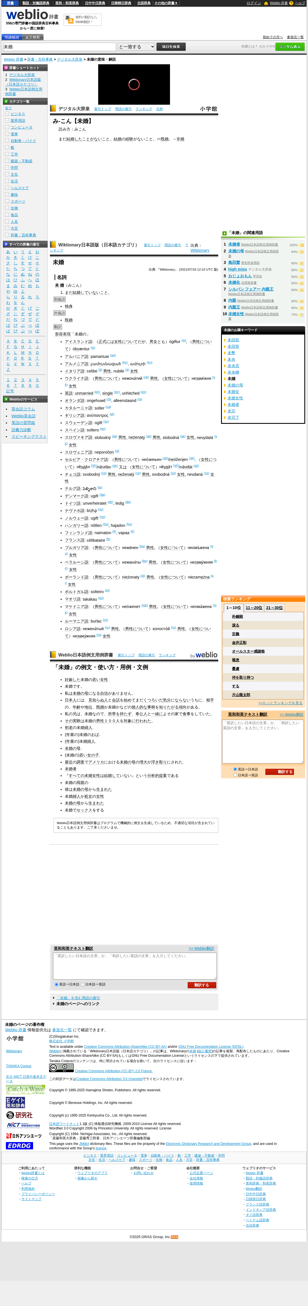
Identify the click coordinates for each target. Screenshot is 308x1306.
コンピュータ (22, 127)
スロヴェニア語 (78, 452)
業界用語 (18, 120)
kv (77, 349)
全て (8, 108)
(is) (183, 340)
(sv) (106, 421)
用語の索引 (123, 109)
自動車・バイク (23, 141)
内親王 (234, 307)
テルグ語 (73, 488)
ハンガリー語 (76, 525)
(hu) (106, 524)
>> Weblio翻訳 (201, 948)
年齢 (77, 707)
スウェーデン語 (78, 422)
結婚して (112, 775)
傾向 (183, 707)
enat (139, 437)
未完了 (233, 417)
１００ (110, 721)
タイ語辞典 (254, 1220)
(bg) (142, 546)
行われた (143, 721)
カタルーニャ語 (78, 408)
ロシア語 (73, 628)
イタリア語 (74, 371)
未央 (231, 359)
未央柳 (233, 372)
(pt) (107, 590)
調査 (80, 762)
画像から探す (87, 1183)
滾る (235, 625)
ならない (182, 700)
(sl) (117, 450)
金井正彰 (239, 643)
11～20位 (254, 607)
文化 (14, 174)
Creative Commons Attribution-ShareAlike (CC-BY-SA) (125, 1052)
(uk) (146, 377)
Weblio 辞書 (279, 3)
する (235, 686)
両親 (80, 782)
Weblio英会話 (24, 416)
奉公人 (141, 714)
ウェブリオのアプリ (92, 1178)
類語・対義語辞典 (35, 3)
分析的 (153, 775)
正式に (104, 341)
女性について (126, 341)
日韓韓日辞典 (121, 3)
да (85, 467)
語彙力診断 (21, 429)
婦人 (88, 727)
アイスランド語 (78, 341)
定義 (235, 634)
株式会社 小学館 (61, 1046)
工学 (14, 154)
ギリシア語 (74, 415)
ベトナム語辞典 (257, 1225)
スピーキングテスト (29, 436)
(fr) (108, 539)
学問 (14, 168)
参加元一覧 (295, 37)
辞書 (10, 3)
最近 (69, 762)
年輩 (70, 734)
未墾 (231, 353)
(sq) (113, 355)
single (107, 393)
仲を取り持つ (243, 677)
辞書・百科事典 (40, 59)
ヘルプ (300, 3)
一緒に (157, 714)
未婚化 (234, 282)
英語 (69, 393)
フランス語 (74, 540)
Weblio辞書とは (33, 1178)
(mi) (101, 598)
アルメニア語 (76, 364)
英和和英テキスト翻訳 (73, 948)
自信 (104, 693)
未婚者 (71, 769)
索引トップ (102, 109)
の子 (95, 755)
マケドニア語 (76, 606)
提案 (163, 775)
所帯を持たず (120, 714)
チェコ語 (73, 474)
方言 (14, 228)
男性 (107, 371)
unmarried (84, 393)
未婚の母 (80, 693)
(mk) (144, 605)
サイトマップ (31, 1204)
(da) (102, 494)
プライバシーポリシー (38, 1199)
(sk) (114, 436)
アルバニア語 (76, 356)
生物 (14, 208)
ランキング (143, 109)
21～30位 (274, 607)
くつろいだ (153, 700)
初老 (69, 727)
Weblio (54, 1056)
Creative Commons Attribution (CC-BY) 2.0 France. (114, 1076)
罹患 (235, 660)
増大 (143, 762)
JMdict (84, 1149)
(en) (97, 392)
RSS (174, 1242)
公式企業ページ (201, 1178)
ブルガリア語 (76, 547)
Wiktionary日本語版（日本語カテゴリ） (98, 245)
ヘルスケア (20, 188)
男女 (153, 341)
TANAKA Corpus (18, 1071)
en (111, 452)
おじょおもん (240, 276)
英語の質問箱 (23, 422)
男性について (106, 378)
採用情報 (196, 1188)
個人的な (139, 707)
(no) (102, 516)
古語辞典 (144, 3)
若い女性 (100, 679)
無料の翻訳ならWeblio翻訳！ (86, 19)
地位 (88, 707)
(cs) (104, 473)
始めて (129, 700)
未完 (231, 411)
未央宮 (233, 365)
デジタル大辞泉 (69, 59)
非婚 (180, 139)
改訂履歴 (205, 1056)
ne (130, 437)
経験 (129, 139)
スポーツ (18, 201)
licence (101, 1153)
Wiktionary (199, 250)
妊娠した (73, 679)
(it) (100, 369)
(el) (112, 414)
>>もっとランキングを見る (280, 703)
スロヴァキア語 (78, 437)
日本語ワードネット (64, 1129)
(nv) (101, 509)
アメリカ (96, 762)
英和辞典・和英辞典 (261, 1188)
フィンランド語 (78, 532)
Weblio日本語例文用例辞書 (85, 655)
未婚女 (233, 391)
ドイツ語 (73, 503)
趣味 (14, 195)
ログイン (254, 3)
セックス (84, 810)
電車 (14, 134)
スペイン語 (74, 430)
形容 (59, 334)
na (207, 577)
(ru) (107, 627)
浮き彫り (159, 762)
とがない (94, 139)
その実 (71, 721)
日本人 (71, 700)
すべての (76, 775)
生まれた (104, 789)
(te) (99, 487)
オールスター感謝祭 (248, 651)
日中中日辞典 (95, 3)
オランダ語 (74, 400)
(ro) (105, 619)
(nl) (109, 399)
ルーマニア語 (76, 621)
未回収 (233, 340)
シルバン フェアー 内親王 (251, 289)
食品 (14, 215)
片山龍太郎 (241, 695)
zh (92, 510)
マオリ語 (73, 599)
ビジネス (18, 114)
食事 (186, 714)
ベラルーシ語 (76, 562)
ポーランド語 (76, 577)
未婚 (192, 1056)
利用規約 (28, 1193)
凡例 (159, 109)
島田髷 (234, 262)
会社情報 (196, 1183)
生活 (14, 181)
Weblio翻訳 (254, 1193)
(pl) (143, 575)
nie (124, 577)
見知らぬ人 (98, 700)
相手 (210, 700)
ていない (92, 292)
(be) (145, 560)
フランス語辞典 (257, 1209)
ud (104, 467)
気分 (167, 700)
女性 (134, 371)
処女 (88, 796)
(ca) (108, 406)
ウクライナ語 (76, 378)
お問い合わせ (144, 1178)
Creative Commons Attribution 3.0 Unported (109, 1084)
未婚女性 (92, 775)
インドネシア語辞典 (261, 1214)
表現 (67, 334)
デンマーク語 (76, 496)
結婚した (74, 139)
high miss (237, 269)
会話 (116, 700)
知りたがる (169, 707)
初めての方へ (273, 37)
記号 (10, 391)
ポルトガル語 (76, 591)
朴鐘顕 (237, 616)
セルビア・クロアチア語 (86, 459)
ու (101, 364)
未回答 (233, 346)
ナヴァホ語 (74, 510)
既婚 (165, 139)
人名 (14, 221)
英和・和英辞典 (67, 3)
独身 (69, 306)
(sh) (165, 458)
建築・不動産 (22, 161)
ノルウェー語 (76, 518)
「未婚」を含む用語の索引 (78, 1003)
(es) (103, 428)
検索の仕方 (29, 1183)
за (198, 378)
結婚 (117, 139)
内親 (232, 300)
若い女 (85, 755)
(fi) (114, 531)
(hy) (125, 362)
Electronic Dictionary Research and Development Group (208, 1149)
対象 (128, 721)
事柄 (151, 707)
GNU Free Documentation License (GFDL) (210, 1052)
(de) (110, 502)
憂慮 (235, 669)
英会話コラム (23, 409)
